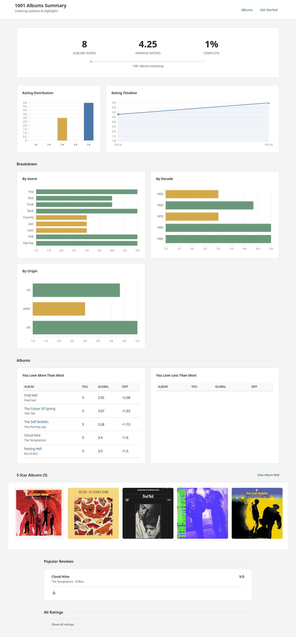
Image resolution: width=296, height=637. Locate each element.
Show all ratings (63, 624)
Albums (247, 10)
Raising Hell (33, 448)
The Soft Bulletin (36, 422)
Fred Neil (30, 395)
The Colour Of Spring (39, 408)
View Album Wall (268, 475)
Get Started (269, 10)
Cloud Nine (32, 435)
